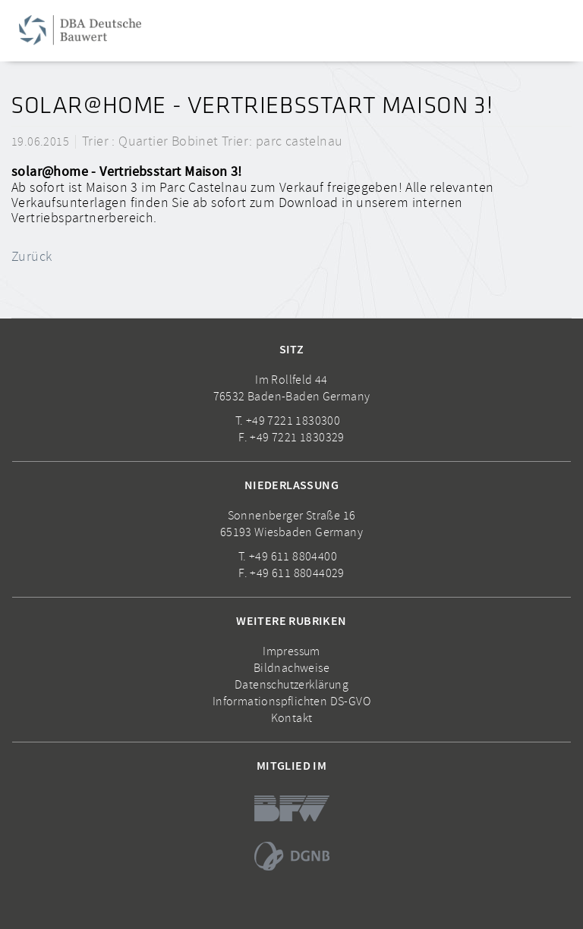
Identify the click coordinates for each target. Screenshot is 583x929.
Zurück (31, 256)
